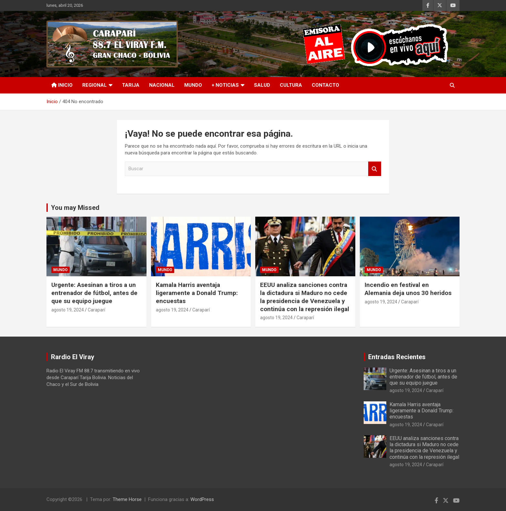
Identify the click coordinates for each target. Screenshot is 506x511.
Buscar (374, 169)
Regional (94, 85)
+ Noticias (225, 85)
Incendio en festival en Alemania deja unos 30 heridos (408, 289)
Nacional (162, 85)
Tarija (130, 85)
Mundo (193, 85)
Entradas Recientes (397, 357)
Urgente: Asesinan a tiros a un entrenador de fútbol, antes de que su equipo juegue (94, 292)
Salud (262, 85)
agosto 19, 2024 (67, 309)
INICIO (62, 85)
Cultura (291, 85)
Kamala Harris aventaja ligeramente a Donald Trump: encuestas (197, 292)
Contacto (325, 85)
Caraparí (96, 309)
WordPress (202, 499)
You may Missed (75, 207)
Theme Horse (127, 499)
